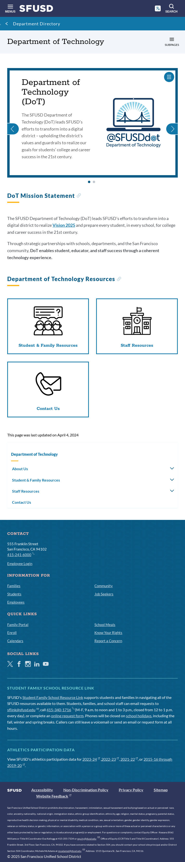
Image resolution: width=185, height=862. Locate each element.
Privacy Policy (131, 789)
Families (13, 586)
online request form (67, 715)
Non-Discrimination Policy (85, 789)
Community (103, 586)
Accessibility (42, 789)
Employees (16, 602)
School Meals (104, 624)
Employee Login (19, 563)
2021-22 (129, 759)
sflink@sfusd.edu (23, 709)
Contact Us (21, 502)
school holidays (139, 715)
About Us (20, 468)
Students (14, 594)
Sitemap (161, 789)
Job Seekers (103, 594)
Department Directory (36, 23)
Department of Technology (34, 454)
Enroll (12, 632)
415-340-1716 (60, 709)
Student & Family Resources (36, 480)
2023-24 (91, 759)
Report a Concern (108, 641)
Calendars (15, 641)
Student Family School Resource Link (52, 697)
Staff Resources (25, 491)
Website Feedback (53, 796)
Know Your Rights (108, 632)
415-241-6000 (20, 554)
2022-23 (110, 759)
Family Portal (17, 624)
